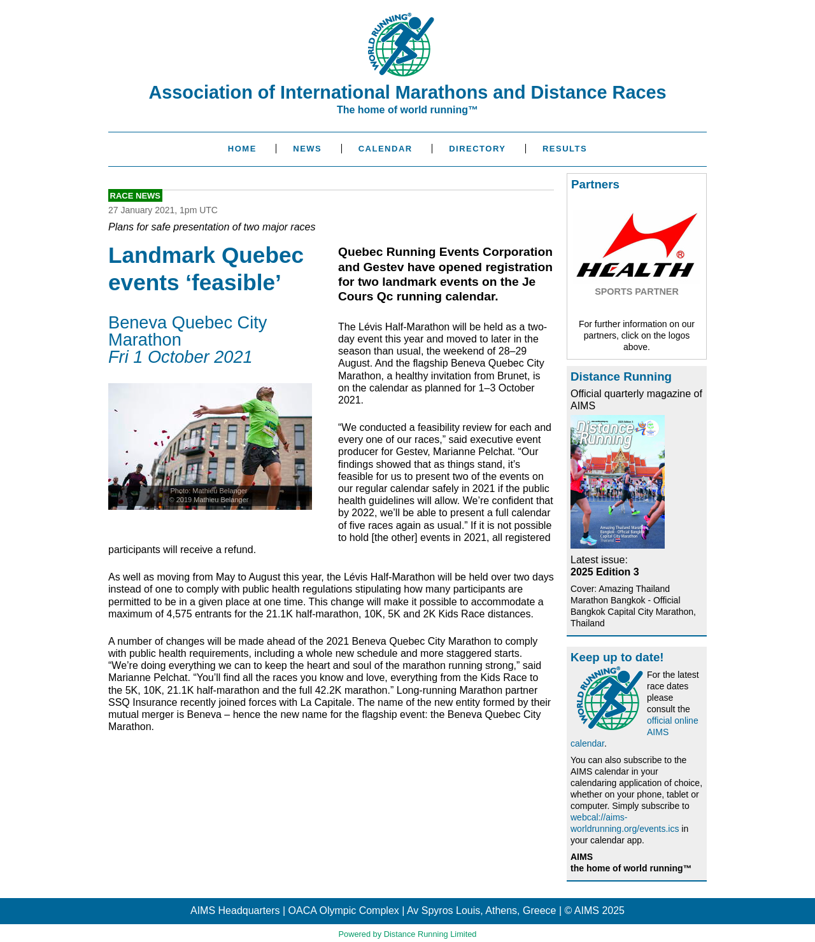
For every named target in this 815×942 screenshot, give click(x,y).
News (307, 148)
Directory (477, 148)
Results (564, 148)
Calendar (385, 148)
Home (242, 148)
